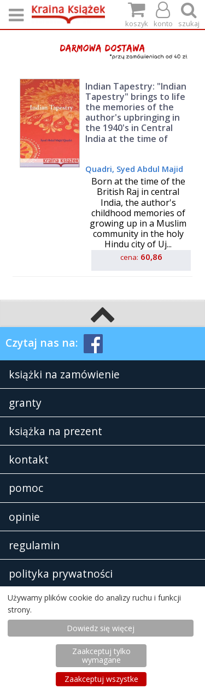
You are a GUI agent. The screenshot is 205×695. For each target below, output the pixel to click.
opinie (24, 516)
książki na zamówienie (64, 374)
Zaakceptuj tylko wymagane (101, 655)
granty (25, 402)
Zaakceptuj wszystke (101, 679)
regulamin (34, 545)
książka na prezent (55, 431)
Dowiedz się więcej (100, 628)
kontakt (29, 459)
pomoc (26, 487)
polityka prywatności (61, 573)
